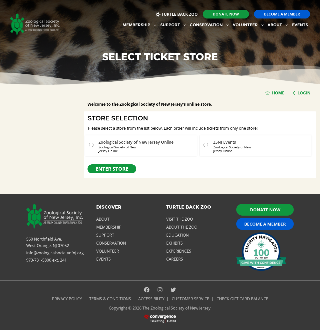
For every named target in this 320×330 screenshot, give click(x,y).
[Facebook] (147, 290)
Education (177, 235)
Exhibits (174, 243)
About (278, 24)
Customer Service (190, 299)
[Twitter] (173, 290)
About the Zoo (181, 227)
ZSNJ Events (224, 142)
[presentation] (160, 318)
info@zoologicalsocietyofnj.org (55, 253)
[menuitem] (139, 25)
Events (300, 24)
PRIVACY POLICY (67, 299)
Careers (174, 259)
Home (278, 93)
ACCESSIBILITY (151, 299)
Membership (139, 24)
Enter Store (112, 168)
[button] (226, 14)
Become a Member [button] (265, 224)
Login (304, 93)
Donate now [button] (265, 210)
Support (173, 24)
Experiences (178, 251)
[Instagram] (160, 290)
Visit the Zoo (179, 219)
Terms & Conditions (110, 299)
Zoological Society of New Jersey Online (136, 142)
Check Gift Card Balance (242, 299)
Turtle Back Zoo (177, 14)
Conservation (209, 24)
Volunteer (248, 24)
